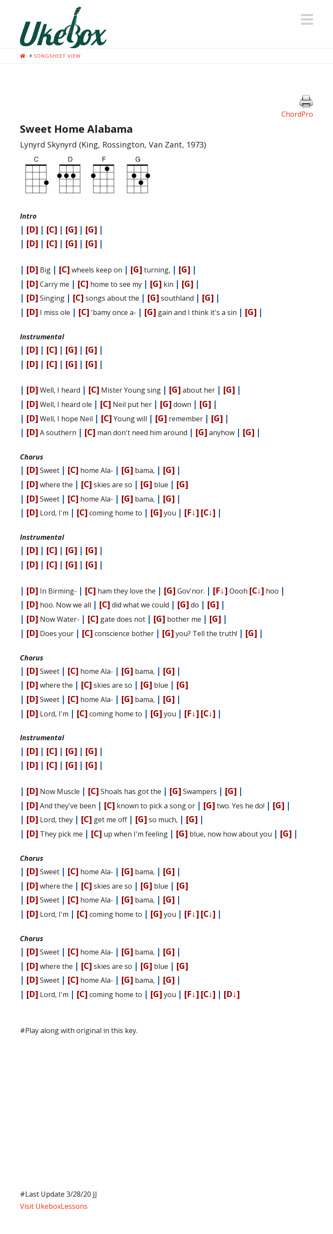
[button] (307, 19)
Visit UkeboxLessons (54, 1206)
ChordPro (297, 114)
